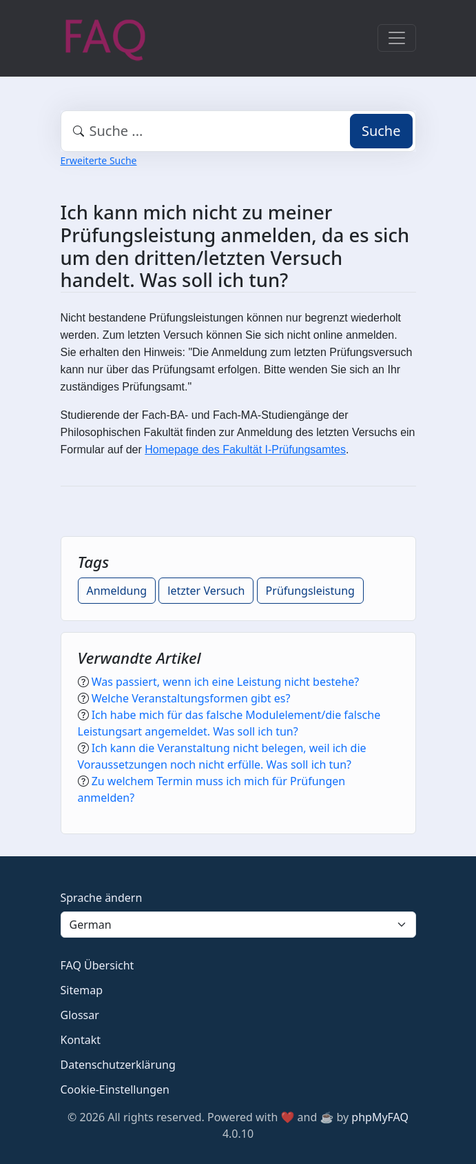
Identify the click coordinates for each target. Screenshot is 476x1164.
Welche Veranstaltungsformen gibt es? (191, 698)
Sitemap (82, 990)
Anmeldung (117, 590)
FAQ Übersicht (97, 965)
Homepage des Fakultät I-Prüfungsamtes (245, 449)
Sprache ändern (102, 897)
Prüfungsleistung (310, 590)
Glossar (80, 1015)
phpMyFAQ (379, 1117)
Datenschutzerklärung (118, 1064)
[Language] (238, 924)
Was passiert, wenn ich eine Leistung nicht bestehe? (226, 681)
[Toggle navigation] (396, 38)
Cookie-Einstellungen (115, 1089)
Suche (381, 130)
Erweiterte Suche (99, 160)
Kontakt (81, 1039)
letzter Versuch (206, 590)
